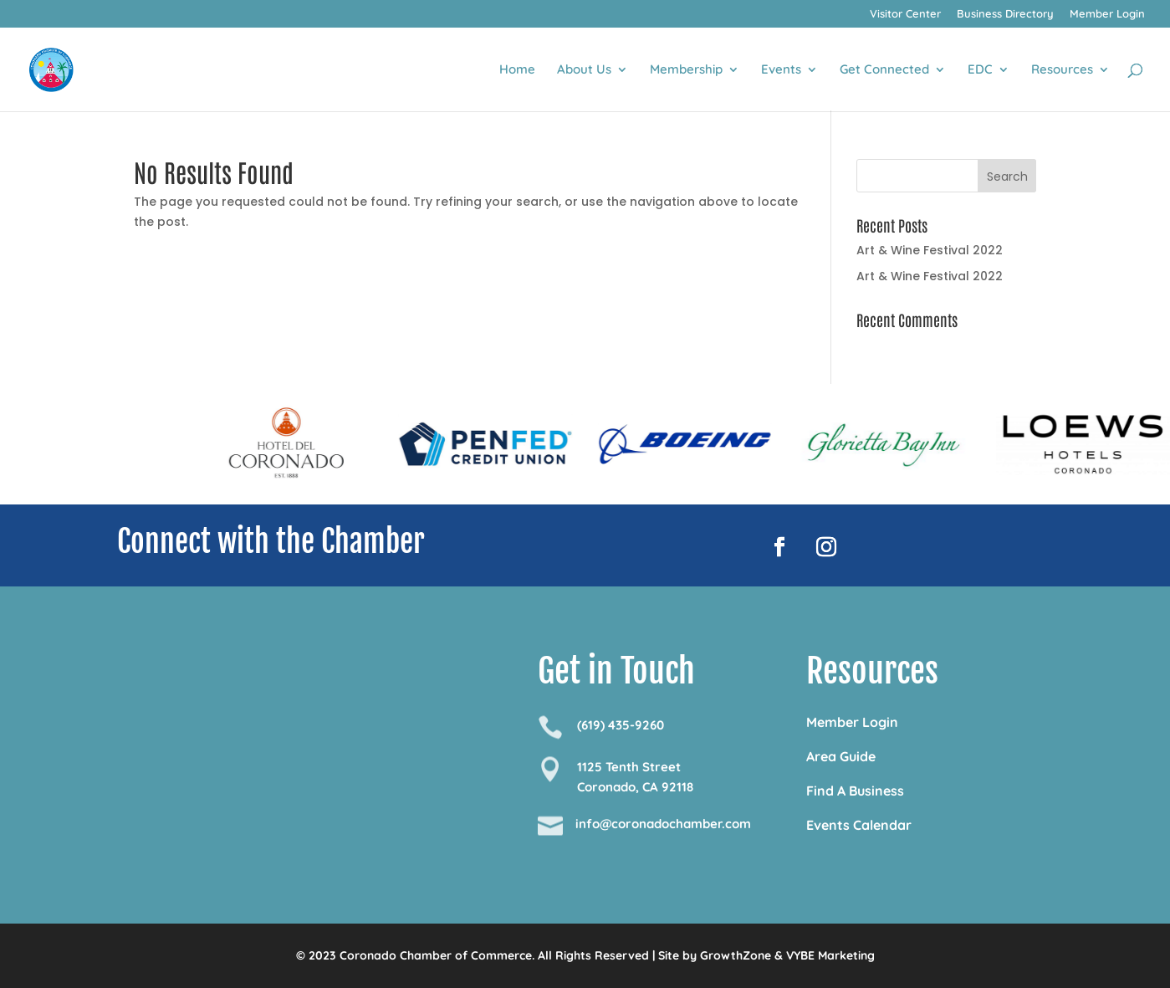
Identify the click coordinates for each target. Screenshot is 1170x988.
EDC (980, 70)
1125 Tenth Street (629, 767)
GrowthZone (735, 955)
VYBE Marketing (830, 955)
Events (781, 70)
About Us (584, 70)
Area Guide (841, 756)
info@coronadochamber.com (663, 824)
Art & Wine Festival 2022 (929, 250)
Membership (686, 70)
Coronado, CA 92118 (635, 787)
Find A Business (855, 790)
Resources (1062, 70)
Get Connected (884, 70)
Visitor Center (905, 14)
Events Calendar (859, 825)
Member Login (1107, 14)
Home (517, 70)
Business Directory (1005, 14)
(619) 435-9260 (620, 725)
